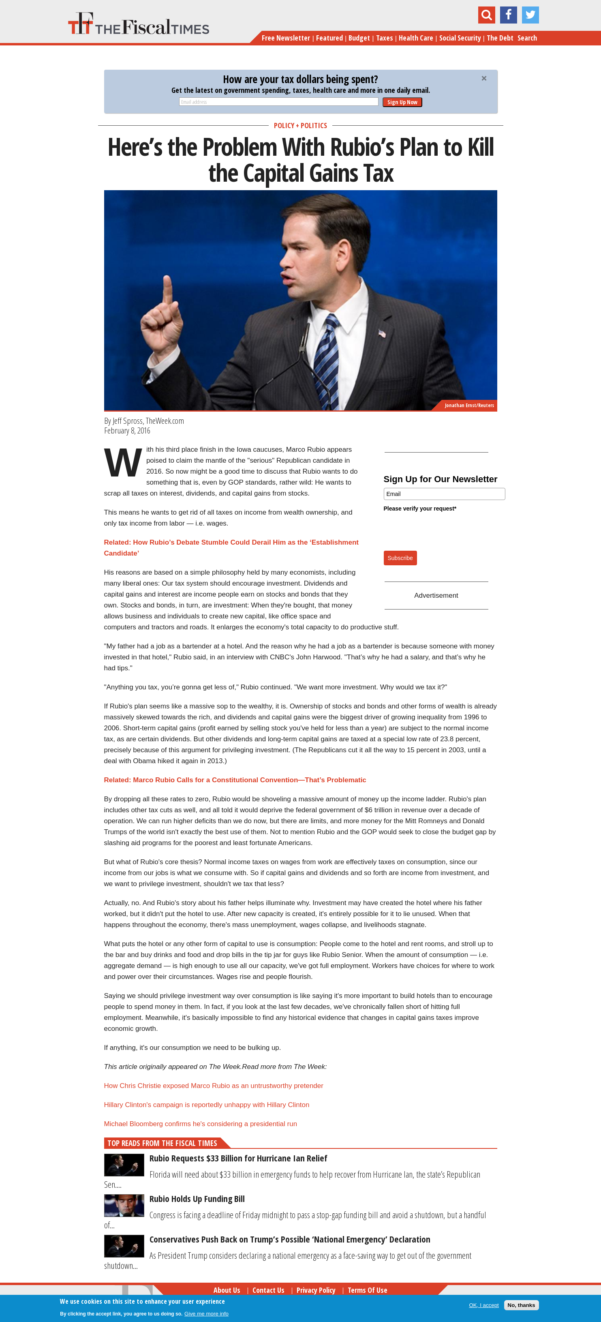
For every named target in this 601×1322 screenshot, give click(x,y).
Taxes (384, 38)
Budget (359, 38)
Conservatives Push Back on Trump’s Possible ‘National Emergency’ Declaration (290, 1239)
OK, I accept (483, 1305)
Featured (329, 38)
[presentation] (445, 531)
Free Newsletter (286, 38)
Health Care (416, 38)
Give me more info (206, 1314)
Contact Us (268, 1290)
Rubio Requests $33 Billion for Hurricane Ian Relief (238, 1158)
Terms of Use (367, 1290)
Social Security (460, 38)
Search (527, 38)
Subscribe (400, 558)
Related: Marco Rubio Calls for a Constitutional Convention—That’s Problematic (235, 780)
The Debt (500, 38)
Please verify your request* (420, 508)
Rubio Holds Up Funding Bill (197, 1198)
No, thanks (521, 1305)
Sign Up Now (402, 102)
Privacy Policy (316, 1290)
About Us (227, 1290)
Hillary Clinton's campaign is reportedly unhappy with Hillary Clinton (207, 1105)
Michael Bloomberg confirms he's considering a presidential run (200, 1124)
